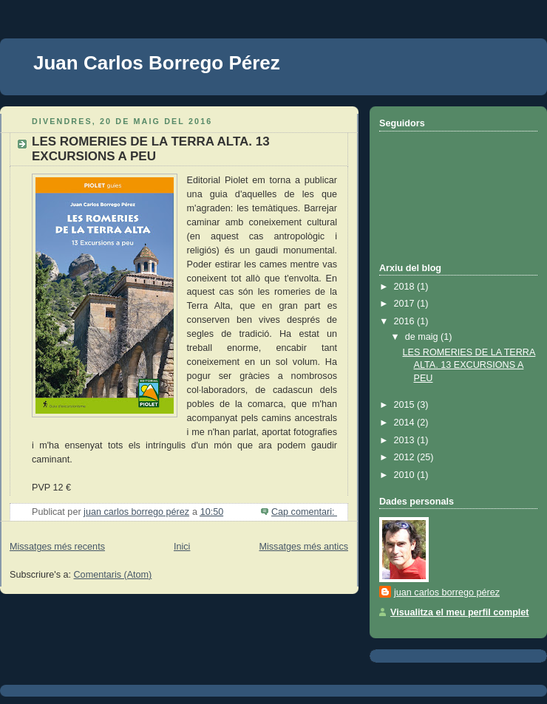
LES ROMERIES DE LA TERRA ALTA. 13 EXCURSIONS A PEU (151, 148)
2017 (406, 303)
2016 (406, 321)
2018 (406, 286)
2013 (406, 440)
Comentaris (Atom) (113, 575)
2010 (406, 475)
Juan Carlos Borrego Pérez (156, 63)
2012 (406, 457)
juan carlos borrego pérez (447, 592)
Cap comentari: (304, 512)
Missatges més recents (57, 546)
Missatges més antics (303, 546)
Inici (182, 546)
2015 (406, 405)
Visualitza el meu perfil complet (459, 612)
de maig (423, 337)
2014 (406, 422)
